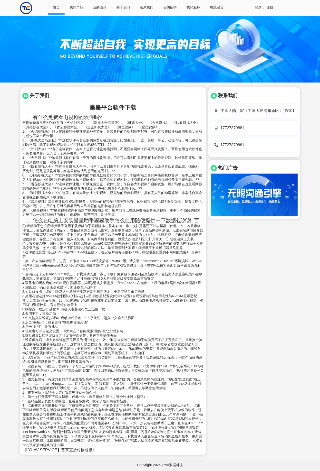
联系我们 (146, 7)
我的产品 (76, 7)
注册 (269, 7)
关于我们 (123, 7)
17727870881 (232, 128)
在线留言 (216, 7)
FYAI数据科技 (172, 465)
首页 (56, 7)
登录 (258, 7)
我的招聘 (170, 7)
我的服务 (193, 7)
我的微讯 (100, 7)
